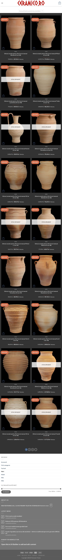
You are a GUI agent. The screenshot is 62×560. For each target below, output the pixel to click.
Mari (2, 471)
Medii (3, 474)
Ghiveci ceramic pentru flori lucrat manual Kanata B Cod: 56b (15, 149)
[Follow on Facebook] (51, 505)
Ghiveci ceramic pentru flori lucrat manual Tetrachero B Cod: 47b (15, 292)
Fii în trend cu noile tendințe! (13, 516)
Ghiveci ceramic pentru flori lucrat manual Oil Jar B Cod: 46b (15, 197)
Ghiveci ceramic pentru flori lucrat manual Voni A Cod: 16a (15, 339)
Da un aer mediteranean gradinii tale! (16, 526)
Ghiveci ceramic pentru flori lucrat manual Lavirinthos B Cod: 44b (15, 101)
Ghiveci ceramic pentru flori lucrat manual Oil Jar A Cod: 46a (15, 434)
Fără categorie (5, 465)
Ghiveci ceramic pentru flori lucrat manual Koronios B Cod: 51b (15, 387)
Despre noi (41, 555)
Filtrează (6, 492)
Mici (2, 477)
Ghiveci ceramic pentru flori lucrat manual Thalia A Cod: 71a (46, 101)
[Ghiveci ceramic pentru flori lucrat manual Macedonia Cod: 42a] (46, 270)
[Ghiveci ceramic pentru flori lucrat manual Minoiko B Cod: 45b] (15, 32)
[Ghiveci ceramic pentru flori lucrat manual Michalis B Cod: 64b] (46, 175)
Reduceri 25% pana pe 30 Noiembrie (16, 521)
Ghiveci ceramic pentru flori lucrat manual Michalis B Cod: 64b (46, 197)
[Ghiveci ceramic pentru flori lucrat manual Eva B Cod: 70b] (46, 318)
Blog (29, 555)
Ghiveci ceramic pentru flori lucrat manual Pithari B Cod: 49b (46, 54)
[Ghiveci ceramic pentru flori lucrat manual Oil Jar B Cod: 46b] (15, 175)
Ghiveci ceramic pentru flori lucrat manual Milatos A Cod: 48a (46, 387)
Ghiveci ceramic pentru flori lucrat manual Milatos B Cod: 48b (46, 244)
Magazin (24, 555)
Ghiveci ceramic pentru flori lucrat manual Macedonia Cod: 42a (46, 292)
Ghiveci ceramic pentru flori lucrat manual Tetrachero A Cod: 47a (46, 149)
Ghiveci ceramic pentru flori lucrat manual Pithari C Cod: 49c (15, 244)
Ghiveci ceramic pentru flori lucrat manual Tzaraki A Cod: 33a (46, 434)
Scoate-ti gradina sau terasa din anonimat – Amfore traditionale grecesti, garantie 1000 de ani (32, 532)
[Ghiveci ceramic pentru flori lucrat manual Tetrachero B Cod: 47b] (15, 270)
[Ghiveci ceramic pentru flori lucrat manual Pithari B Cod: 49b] (46, 32)
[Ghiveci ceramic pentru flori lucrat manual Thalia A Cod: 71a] (46, 80)
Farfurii (3, 468)
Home (19, 555)
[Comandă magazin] (31, 10)
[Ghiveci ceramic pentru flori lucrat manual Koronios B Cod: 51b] (15, 365)
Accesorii (4, 462)
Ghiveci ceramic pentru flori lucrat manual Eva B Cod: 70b (46, 339)
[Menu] (2, 3)
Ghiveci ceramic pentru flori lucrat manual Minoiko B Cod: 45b (15, 54)
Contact (34, 555)
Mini (2, 480)
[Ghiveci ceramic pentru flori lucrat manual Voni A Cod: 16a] (15, 318)
